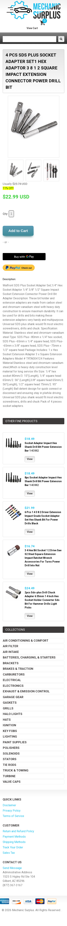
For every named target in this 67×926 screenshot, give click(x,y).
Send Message (12, 868)
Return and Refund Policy (18, 831)
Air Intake (11, 652)
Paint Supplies (15, 742)
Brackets (11, 663)
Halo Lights (12, 714)
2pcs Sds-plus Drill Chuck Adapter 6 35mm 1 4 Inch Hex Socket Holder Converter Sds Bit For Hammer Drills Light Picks (42, 600)
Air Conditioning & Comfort (25, 640)
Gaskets (10, 702)
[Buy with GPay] (24, 256)
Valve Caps (12, 781)
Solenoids (11, 753)
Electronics (13, 686)
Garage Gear (13, 697)
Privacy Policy (12, 810)
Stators (9, 759)
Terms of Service (13, 816)
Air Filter (10, 646)
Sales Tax (9, 852)
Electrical (12, 680)
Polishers (11, 748)
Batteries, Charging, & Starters (29, 657)
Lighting (10, 736)
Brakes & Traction (18, 668)
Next (55, 170)
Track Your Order (13, 847)
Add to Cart (18, 231)
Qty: (8, 213)
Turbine (9, 776)
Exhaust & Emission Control (26, 691)
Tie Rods (9, 765)
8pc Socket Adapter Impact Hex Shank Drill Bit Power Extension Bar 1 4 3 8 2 (43, 481)
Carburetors (14, 674)
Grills (8, 708)
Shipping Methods (14, 842)
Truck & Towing (15, 770)
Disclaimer (9, 805)
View (30, 459)
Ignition (9, 725)
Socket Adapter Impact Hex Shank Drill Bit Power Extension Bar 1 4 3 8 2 (43, 447)
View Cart (32, 28)
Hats (7, 719)
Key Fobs (10, 731)
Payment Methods (14, 836)
